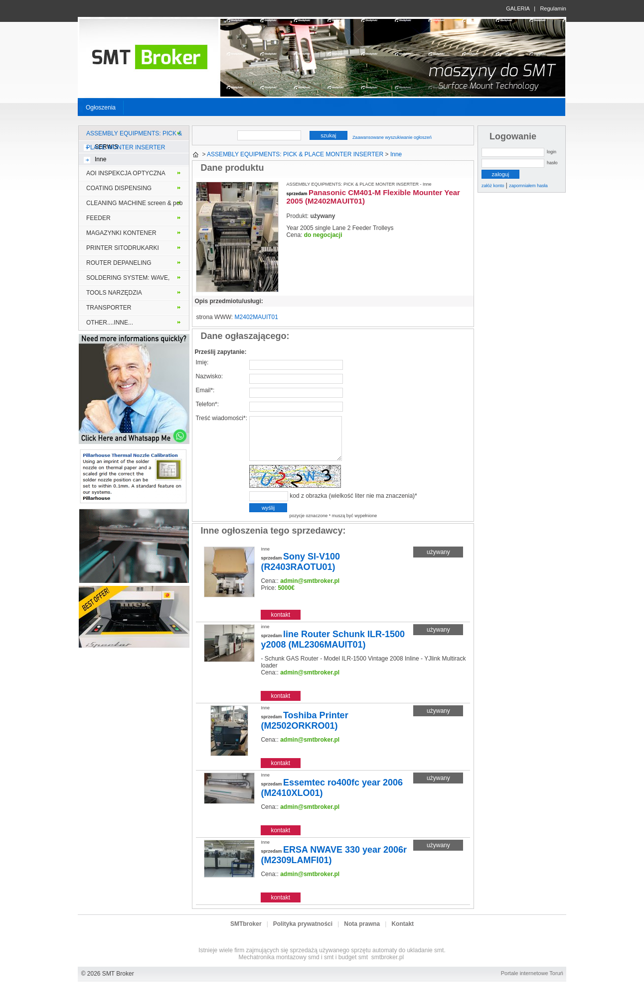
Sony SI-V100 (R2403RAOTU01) (300, 572)
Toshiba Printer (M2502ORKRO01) (304, 731)
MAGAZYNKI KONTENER (121, 232)
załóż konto (493, 185)
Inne (100, 159)
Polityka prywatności (302, 934)
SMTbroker (246, 934)
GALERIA (517, 8)
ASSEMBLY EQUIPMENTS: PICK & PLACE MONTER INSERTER (134, 135)
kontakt (280, 625)
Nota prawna (362, 934)
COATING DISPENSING (119, 188)
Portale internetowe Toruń (532, 984)
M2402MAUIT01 (256, 317)
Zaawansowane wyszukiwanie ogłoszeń (392, 137)
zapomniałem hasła (528, 185)
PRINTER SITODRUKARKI (122, 247)
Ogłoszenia (101, 107)
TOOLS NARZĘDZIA (114, 292)
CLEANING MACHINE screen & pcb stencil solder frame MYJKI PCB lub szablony (134, 205)
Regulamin (553, 8)
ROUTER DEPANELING (118, 262)
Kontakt (402, 934)
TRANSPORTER (108, 307)
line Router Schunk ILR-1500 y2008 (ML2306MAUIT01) (333, 650)
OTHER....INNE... (109, 322)
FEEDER (98, 218)
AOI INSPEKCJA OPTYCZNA (125, 173)
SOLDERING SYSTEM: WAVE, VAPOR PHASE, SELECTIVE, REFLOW (127, 279)
